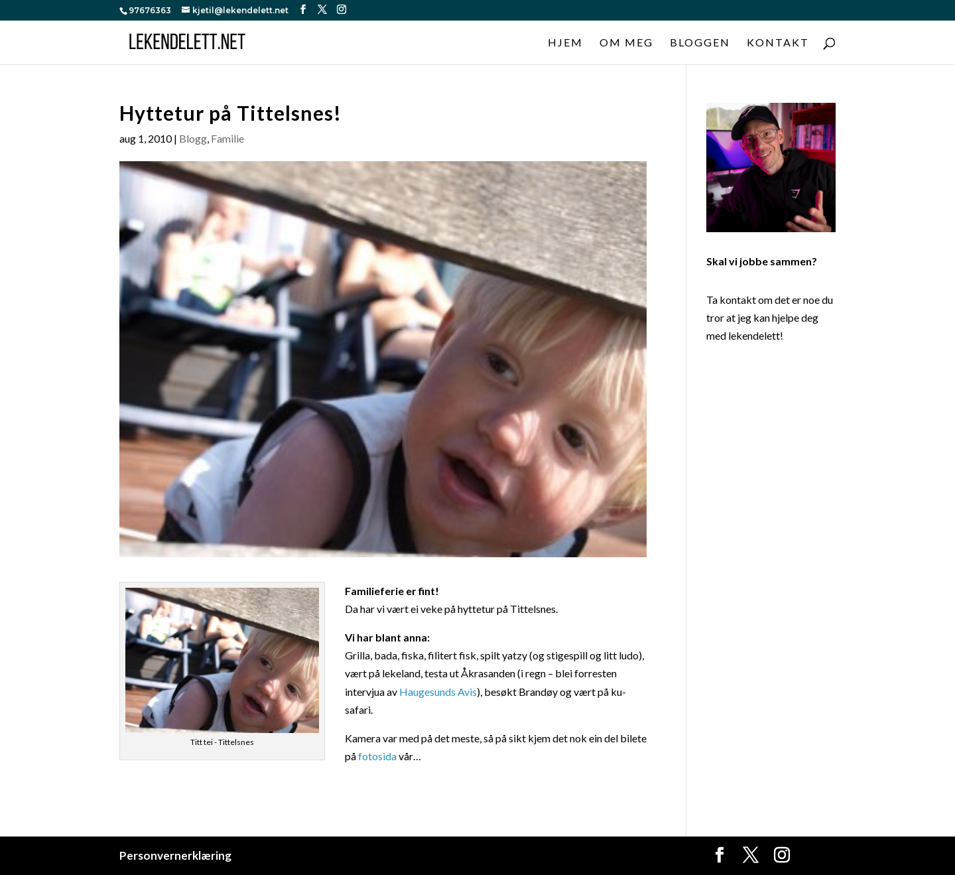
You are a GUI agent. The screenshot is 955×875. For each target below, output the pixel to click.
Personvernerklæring (175, 855)
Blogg (193, 138)
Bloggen (700, 43)
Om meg (626, 43)
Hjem (565, 43)
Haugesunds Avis (438, 691)
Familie (227, 138)
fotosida (377, 756)
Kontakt (778, 43)
